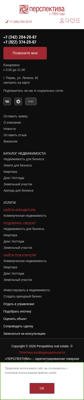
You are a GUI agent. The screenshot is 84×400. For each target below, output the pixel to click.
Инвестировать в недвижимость (27, 290)
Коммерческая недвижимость (25, 215)
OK (42, 388)
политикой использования (21, 372)
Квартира (10, 171)
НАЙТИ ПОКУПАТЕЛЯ (19, 255)
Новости (10, 129)
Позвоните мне (25, 53)
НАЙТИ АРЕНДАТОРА (19, 210)
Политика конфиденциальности (42, 352)
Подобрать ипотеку (17, 311)
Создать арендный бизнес (23, 296)
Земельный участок (18, 184)
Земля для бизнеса (18, 165)
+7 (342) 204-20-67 (20, 37)
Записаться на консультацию (24, 333)
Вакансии (10, 141)
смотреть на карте (16, 82)
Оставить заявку (16, 116)
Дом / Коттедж (14, 178)
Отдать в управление (18, 304)
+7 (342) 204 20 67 (20, 21)
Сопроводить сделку (18, 326)
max (31, 101)
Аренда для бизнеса (18, 190)
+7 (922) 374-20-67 (19, 41)
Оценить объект (15, 319)
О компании (12, 122)
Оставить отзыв (15, 135)
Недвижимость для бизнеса (24, 159)
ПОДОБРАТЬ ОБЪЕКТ (19, 223)
